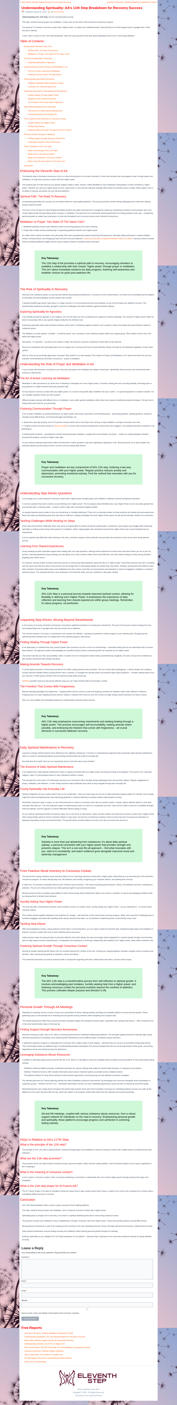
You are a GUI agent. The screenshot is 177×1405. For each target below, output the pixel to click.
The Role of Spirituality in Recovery (38, 58)
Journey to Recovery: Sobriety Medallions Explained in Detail (131, 2)
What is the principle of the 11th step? (43, 151)
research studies (60, 426)
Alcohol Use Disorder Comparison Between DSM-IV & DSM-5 (108, 239)
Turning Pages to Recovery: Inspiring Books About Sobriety (47, 1358)
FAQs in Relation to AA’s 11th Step (38, 146)
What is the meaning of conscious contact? (45, 158)
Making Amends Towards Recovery (42, 99)
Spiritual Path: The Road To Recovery (43, 50)
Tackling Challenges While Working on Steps (45, 83)
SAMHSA (26, 681)
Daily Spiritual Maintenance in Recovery (40, 107)
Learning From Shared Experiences (42, 87)
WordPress (80, 1403)
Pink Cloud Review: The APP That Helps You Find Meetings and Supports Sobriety (57, 1347)
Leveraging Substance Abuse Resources (44, 142)
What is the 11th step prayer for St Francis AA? (46, 161)
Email (24, 1291)
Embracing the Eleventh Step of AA (38, 46)
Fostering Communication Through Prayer (44, 74)
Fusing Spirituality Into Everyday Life (42, 114)
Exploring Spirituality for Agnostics (41, 62)
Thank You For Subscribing (35, 1362)
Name (24, 1281)
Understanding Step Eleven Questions (39, 79)
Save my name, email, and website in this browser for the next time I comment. (50, 1313)
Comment (25, 1257)
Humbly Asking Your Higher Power (41, 123)
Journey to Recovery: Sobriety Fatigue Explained (43, 1351)
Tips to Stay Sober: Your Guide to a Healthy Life (43, 1355)
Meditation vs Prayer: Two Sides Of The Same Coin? (49, 54)
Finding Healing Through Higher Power (43, 95)
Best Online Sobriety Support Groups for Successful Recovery (46, 2)
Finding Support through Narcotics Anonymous (46, 138)
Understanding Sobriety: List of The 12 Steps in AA (44, 1344)
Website (24, 1300)
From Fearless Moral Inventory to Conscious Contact (45, 119)
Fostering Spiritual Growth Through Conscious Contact (49, 130)
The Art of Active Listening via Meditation (44, 71)
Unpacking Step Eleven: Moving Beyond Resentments (45, 91)
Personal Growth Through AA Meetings (39, 134)
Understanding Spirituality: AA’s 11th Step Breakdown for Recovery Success (54, 1337)
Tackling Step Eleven (36, 126)
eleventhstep (59, 12)
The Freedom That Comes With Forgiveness (45, 102)
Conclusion (28, 166)
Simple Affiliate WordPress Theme (97, 1403)
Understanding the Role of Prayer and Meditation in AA (46, 67)
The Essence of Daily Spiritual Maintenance (45, 111)
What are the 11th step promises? (41, 154)
